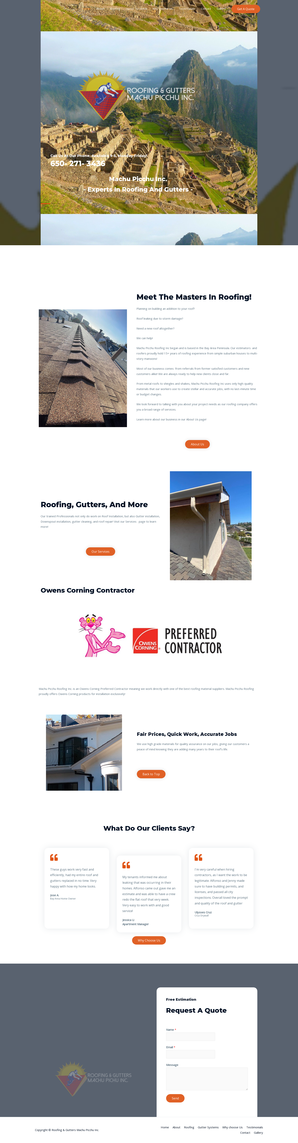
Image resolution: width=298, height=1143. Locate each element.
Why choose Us (162, 8)
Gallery (221, 8)
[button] (197, 444)
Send (175, 1098)
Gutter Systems (136, 8)
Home (86, 8)
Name (171, 1030)
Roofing (115, 8)
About (100, 8)
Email (170, 1047)
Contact (206, 8)
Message (172, 1065)
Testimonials (186, 8)
